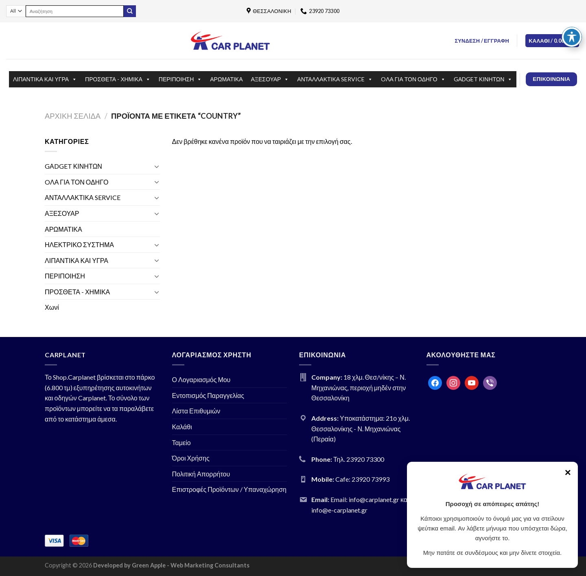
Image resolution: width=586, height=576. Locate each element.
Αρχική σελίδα (73, 115)
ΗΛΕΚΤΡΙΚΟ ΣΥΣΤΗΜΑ (79, 244)
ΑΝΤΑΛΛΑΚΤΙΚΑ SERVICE (335, 79)
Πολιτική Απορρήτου (201, 474)
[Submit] (130, 11)
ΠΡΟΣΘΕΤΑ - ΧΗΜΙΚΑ (118, 79)
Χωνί (52, 307)
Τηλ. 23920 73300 (358, 459)
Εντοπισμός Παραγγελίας (208, 395)
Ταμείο (181, 442)
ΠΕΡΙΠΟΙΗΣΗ (180, 79)
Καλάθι (182, 426)
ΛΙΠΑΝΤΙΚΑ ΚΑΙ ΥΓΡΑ (45, 79)
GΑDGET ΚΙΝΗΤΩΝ (483, 79)
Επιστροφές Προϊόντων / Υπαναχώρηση (229, 489)
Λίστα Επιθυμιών (196, 411)
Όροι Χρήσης (191, 458)
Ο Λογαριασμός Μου (201, 379)
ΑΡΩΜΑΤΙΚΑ (226, 79)
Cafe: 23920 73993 (362, 479)
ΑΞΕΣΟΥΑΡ (270, 79)
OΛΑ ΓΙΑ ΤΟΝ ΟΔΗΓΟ (413, 79)
